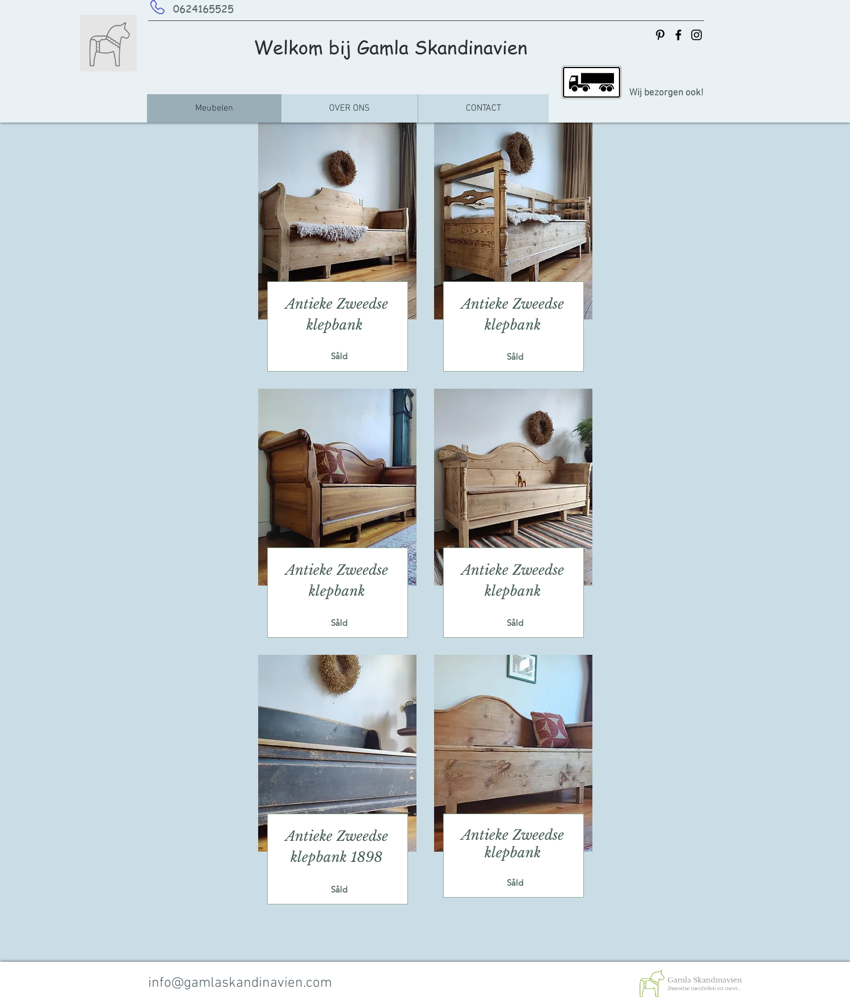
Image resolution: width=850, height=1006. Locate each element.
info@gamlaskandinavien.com (240, 983)
